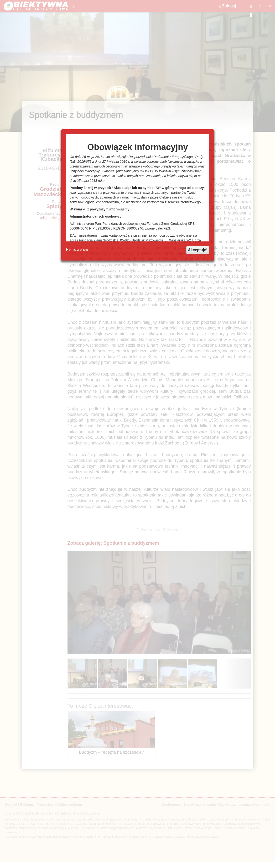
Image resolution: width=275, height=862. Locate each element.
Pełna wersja (77, 249)
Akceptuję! (198, 250)
